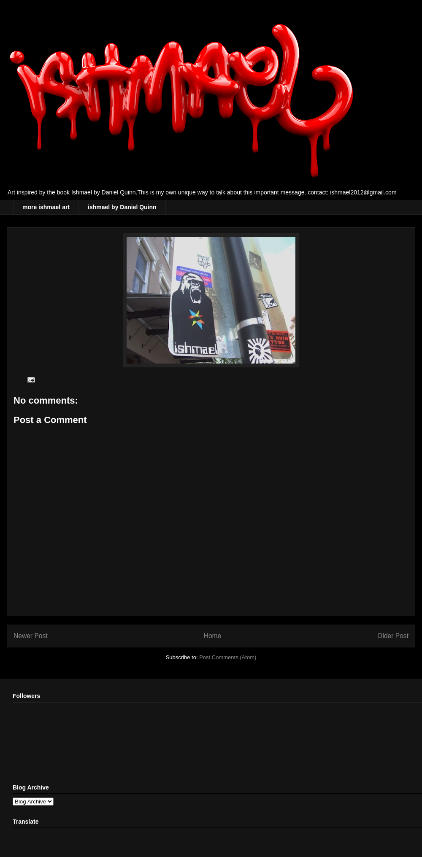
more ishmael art (46, 207)
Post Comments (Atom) (227, 657)
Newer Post (31, 635)
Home (213, 635)
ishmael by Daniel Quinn (122, 207)
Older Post (392, 635)
